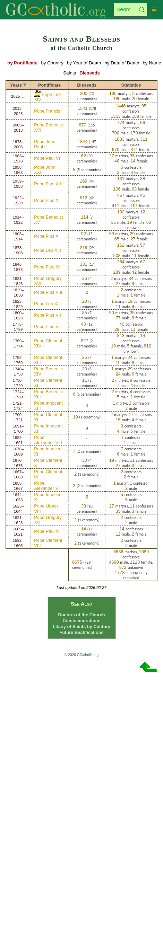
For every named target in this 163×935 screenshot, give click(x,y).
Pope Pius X (46, 236)
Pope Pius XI (47, 200)
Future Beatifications (81, 632)
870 (82, 124)
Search (141, 10)
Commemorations (82, 620)
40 (83, 324)
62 (83, 155)
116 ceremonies (86, 128)
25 (84, 357)
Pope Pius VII (47, 315)
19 (75, 417)
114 (84, 217)
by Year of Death (84, 62)
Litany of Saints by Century (81, 626)
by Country (52, 62)
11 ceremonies (86, 532)
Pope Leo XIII (47, 250)
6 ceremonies (86, 372)
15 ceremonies (86, 236)
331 (83, 264)
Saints (69, 73)
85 (84, 312)
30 (84, 368)
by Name (152, 62)
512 (83, 197)
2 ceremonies (86, 343)
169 (83, 181)
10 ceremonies (86, 509)
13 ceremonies (86, 96)
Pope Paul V (46, 531)
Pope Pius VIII (48, 292)
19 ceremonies (86, 327)
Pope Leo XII (47, 303)
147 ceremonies (86, 144)
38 (83, 506)
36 (84, 278)
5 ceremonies (89, 169)
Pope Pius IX (47, 267)
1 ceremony (90, 417)
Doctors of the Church (81, 614)
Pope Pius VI (47, 326)
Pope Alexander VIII (48, 440)
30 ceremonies (86, 158)
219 (83, 247)
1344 (82, 141)
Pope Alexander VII (47, 485)
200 (83, 93)
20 (84, 301)
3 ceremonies (86, 360)
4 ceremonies (86, 281)
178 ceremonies (86, 111)
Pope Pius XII (47, 183)
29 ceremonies (86, 250)
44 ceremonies (86, 184)
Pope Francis (47, 111)
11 (84, 380)
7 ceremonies (86, 220)
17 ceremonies (86, 267)
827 (84, 340)
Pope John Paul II (44, 144)
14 (83, 528)
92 (83, 233)
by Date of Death (121, 62)
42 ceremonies (86, 200)
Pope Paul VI (47, 158)
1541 (82, 108)
